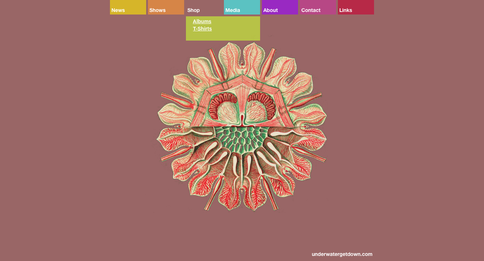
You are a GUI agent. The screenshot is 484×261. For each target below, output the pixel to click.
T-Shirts (202, 29)
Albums (202, 21)
